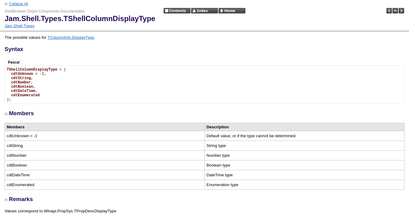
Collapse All (18, 4)
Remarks (19, 199)
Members (19, 113)
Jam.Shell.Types (19, 26)
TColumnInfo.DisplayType (71, 37)
